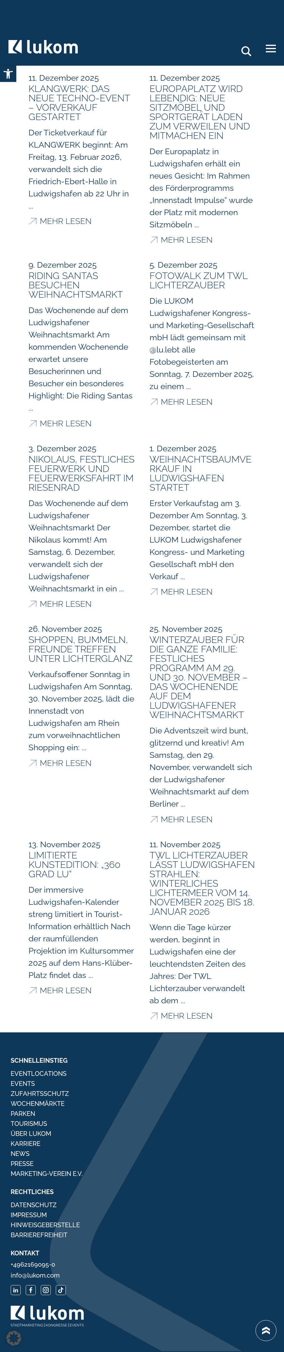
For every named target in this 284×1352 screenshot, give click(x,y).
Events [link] (23, 1083)
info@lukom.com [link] (35, 1275)
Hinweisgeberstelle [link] (45, 1225)
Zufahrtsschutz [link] (40, 1093)
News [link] (20, 1153)
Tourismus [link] (29, 1123)
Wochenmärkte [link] (38, 1103)
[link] (8, 74)
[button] (14, 1338)
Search (250, 48)
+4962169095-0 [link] (33, 1264)
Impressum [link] (29, 1215)
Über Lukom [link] (31, 1133)
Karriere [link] (25, 1143)
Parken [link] (23, 1113)
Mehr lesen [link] (66, 220)
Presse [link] (22, 1163)
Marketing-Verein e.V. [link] (47, 1173)
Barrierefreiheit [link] (39, 1235)
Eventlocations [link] (38, 1073)
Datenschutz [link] (34, 1205)
